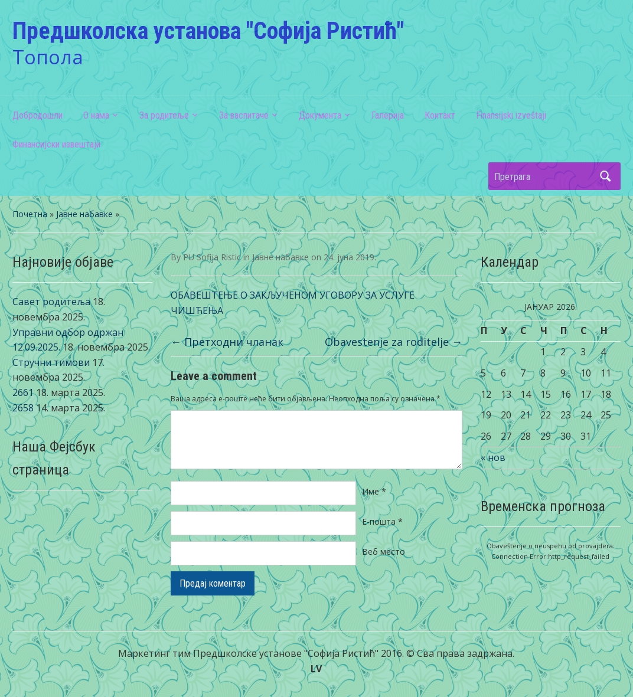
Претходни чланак (227, 342)
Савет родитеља (51, 301)
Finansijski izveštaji (511, 115)
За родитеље (164, 115)
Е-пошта (382, 521)
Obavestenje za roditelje (393, 342)
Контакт (440, 115)
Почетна (29, 214)
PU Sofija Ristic (212, 257)
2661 (23, 392)
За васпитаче (244, 115)
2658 (23, 407)
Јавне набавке (84, 214)
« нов (493, 457)
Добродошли (37, 115)
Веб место (383, 551)
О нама (96, 115)
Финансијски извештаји (56, 144)
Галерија (387, 115)
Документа (320, 115)
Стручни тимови (51, 362)
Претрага (606, 176)
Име (374, 491)
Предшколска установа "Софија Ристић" (208, 31)
